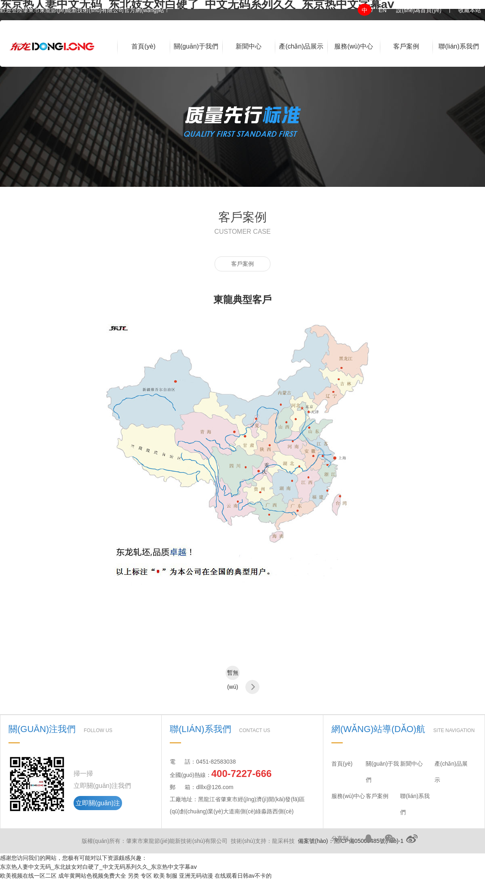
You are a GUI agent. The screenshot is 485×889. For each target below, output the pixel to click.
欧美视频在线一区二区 (28, 875)
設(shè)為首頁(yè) (418, 10)
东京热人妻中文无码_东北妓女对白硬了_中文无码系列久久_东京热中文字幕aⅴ (98, 867)
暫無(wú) (232, 674)
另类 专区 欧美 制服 (153, 875)
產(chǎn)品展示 (301, 46)
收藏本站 (469, 10)
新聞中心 (248, 46)
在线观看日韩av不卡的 (243, 875)
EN (382, 10)
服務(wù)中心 (353, 46)
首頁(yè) (143, 46)
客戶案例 (406, 46)
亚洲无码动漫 (196, 875)
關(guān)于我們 (196, 46)
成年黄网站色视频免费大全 (92, 875)
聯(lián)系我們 (459, 46)
